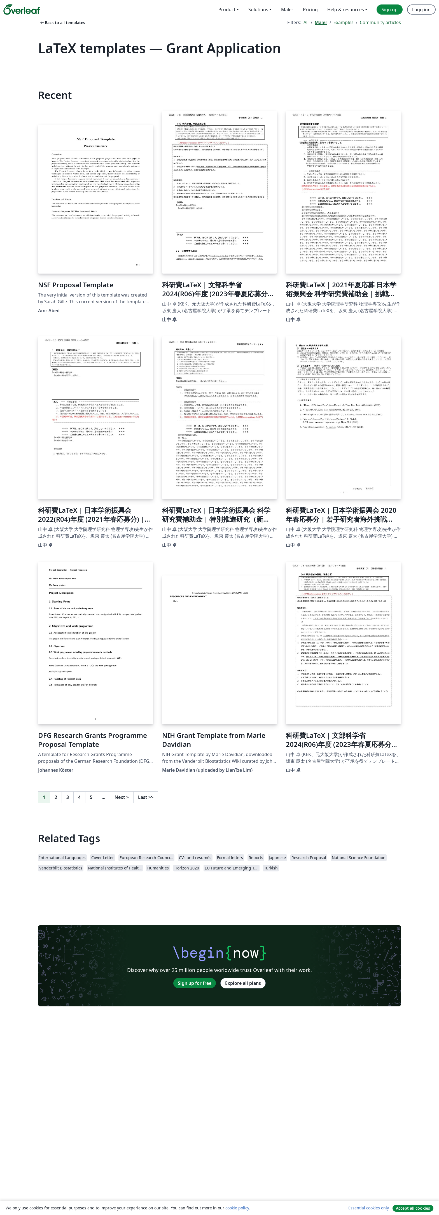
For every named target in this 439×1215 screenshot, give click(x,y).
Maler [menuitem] (287, 9)
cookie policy (237, 1208)
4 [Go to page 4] (79, 797)
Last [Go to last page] (145, 797)
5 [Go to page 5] (91, 797)
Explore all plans (243, 983)
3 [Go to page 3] (67, 797)
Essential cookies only (368, 1208)
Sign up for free (194, 983)
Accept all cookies (413, 1208)
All (306, 22)
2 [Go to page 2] (56, 797)
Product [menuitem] (226, 9)
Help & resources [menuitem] (345, 9)
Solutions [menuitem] (258, 9)
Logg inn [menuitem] (421, 9)
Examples (343, 22)
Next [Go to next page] (122, 797)
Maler (321, 22)
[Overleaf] (21, 9)
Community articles (380, 22)
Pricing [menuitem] (310, 9)
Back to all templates (62, 22)
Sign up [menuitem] (390, 9)
